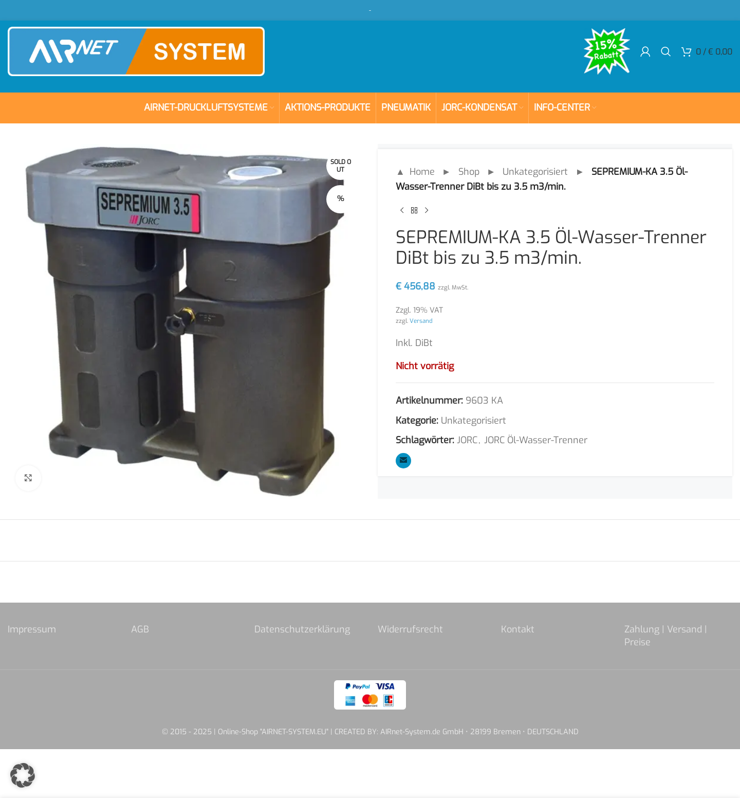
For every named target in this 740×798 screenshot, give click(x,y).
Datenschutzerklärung (302, 629)
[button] (22, 775)
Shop (468, 172)
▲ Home (415, 172)
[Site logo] (136, 51)
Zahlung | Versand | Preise (665, 635)
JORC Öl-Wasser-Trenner (535, 440)
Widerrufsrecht (410, 629)
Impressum (32, 629)
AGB (140, 629)
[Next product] (426, 211)
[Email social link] (403, 460)
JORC (467, 440)
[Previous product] (402, 211)
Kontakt (517, 629)
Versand (421, 321)
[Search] (666, 51)
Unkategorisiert (535, 172)
